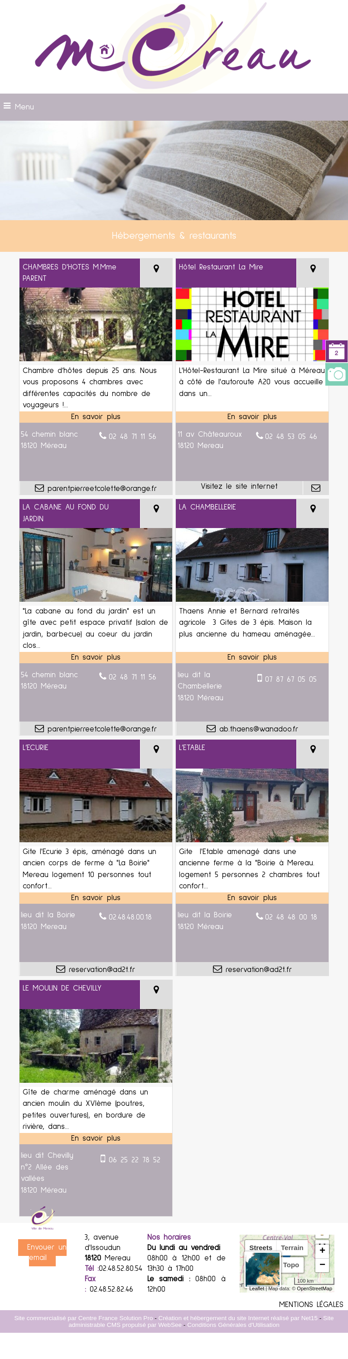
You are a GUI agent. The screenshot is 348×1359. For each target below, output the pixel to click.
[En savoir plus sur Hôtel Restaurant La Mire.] (252, 417)
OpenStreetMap (314, 1288)
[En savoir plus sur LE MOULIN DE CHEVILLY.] (95, 1139)
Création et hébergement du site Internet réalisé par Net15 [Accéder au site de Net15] (238, 1318)
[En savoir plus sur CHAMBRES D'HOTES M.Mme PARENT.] (95, 417)
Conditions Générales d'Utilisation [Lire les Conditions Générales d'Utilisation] (233, 1324)
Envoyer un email (47, 1253)
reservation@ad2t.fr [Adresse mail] (100, 970)
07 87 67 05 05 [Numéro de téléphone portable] (291, 680)
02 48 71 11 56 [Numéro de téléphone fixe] (132, 437)
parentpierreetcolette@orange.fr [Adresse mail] (100, 489)
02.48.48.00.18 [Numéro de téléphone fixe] (130, 917)
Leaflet (256, 1288)
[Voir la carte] (156, 273)
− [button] (322, 1265)
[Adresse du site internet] (239, 488)
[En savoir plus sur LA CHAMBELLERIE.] (252, 658)
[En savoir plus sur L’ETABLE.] (252, 898)
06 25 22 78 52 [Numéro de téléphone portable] (134, 1160)
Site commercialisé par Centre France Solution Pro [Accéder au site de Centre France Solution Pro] (83, 1318)
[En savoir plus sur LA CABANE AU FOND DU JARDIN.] (95, 658)
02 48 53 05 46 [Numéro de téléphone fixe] (291, 437)
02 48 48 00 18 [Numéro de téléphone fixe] (291, 917)
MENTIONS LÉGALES (311, 1305)
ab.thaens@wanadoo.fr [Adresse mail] (257, 729)
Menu (24, 107)
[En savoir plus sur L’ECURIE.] (95, 898)
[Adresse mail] (316, 488)
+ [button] (322, 1251)
